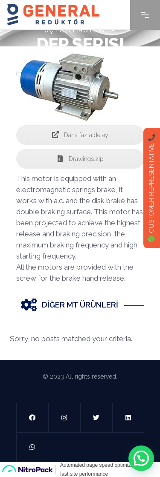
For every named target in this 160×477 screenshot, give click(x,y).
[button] (141, 458)
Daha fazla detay (80, 135)
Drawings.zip (80, 158)
